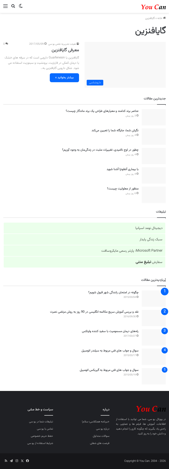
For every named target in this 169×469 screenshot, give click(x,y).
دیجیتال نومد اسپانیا (148, 228)
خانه (161, 18)
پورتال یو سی (155, 419)
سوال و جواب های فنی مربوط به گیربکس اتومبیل (109, 370)
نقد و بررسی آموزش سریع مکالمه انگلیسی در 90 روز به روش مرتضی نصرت (94, 312)
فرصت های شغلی (99, 443)
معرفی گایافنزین (65, 50)
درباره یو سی (102, 429)
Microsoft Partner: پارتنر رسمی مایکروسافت (131, 251)
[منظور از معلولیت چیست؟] (154, 195)
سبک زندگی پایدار (151, 239)
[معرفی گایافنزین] (125, 65)
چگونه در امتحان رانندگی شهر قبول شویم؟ (113, 292)
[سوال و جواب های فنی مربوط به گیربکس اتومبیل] (154, 376)
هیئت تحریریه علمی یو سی (62, 44)
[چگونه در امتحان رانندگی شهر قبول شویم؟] (154, 298)
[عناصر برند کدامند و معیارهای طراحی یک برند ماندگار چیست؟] (154, 117)
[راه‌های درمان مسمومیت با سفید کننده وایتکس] (154, 337)
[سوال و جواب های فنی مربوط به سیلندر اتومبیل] (154, 357)
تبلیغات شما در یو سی (41, 422)
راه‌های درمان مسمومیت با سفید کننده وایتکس (110, 331)
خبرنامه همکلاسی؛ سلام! (95, 422)
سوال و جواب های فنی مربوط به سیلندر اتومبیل (109, 350)
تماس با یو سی (45, 429)
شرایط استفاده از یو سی (40, 443)
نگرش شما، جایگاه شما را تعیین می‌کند (114, 130)
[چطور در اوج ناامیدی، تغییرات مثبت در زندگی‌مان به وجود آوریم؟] (154, 156)
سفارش (149, 262)
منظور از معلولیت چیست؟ (122, 188)
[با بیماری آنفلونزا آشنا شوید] (154, 175)
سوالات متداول (101, 436)
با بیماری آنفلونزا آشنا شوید (122, 169)
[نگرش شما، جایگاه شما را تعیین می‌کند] (154, 136)
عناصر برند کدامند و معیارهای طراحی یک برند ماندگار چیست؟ (102, 111)
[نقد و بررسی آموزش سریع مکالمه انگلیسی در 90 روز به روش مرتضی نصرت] (154, 318)
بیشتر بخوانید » (64, 77)
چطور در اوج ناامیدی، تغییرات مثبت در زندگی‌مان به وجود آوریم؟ (100, 150)
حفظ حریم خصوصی (42, 436)
